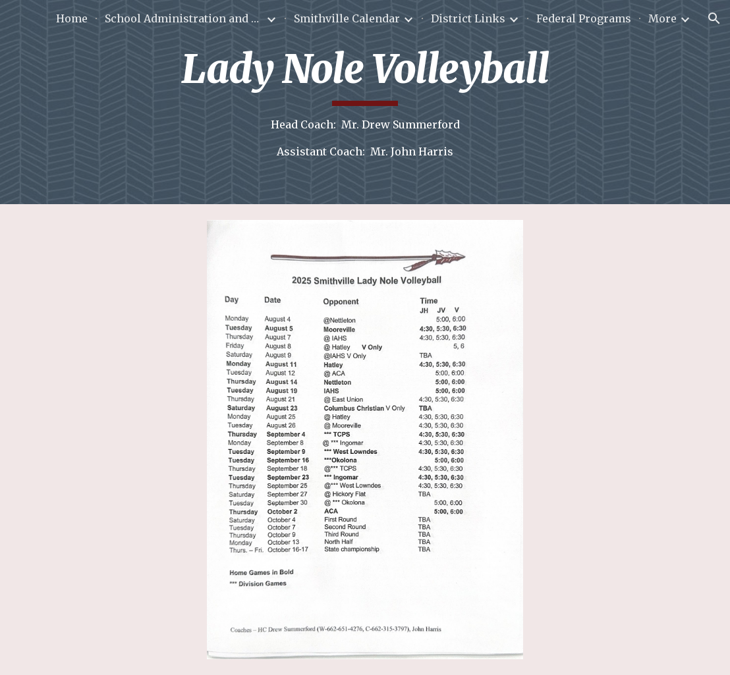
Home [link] (72, 18)
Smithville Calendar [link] (347, 18)
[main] (365, 102)
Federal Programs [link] (583, 18)
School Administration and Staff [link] (184, 18)
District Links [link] (468, 18)
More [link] (662, 18)
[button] (714, 18)
